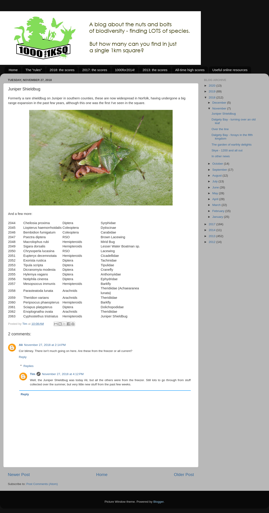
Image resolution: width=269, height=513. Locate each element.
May (215, 193)
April (215, 199)
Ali (21, 345)
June (216, 187)
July (215, 181)
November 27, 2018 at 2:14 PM (45, 345)
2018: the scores (62, 70)
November (219, 108)
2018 (212, 97)
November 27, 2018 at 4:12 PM (63, 374)
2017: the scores (94, 70)
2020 (212, 85)
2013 (212, 236)
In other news (221, 156)
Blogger (158, 501)
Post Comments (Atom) (42, 484)
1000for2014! (125, 70)
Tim (32, 374)
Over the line (220, 129)
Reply (23, 357)
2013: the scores (155, 70)
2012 (212, 242)
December (219, 102)
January (218, 216)
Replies (29, 366)
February (218, 211)
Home (13, 70)
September (220, 169)
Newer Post (19, 474)
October (218, 163)
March (216, 205)
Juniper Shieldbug (224, 113)
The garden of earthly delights (232, 144)
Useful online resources (229, 70)
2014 (212, 230)
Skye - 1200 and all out (227, 150)
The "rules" (34, 70)
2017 (212, 224)
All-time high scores (190, 70)
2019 (212, 91)
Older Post (184, 474)
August (217, 175)
